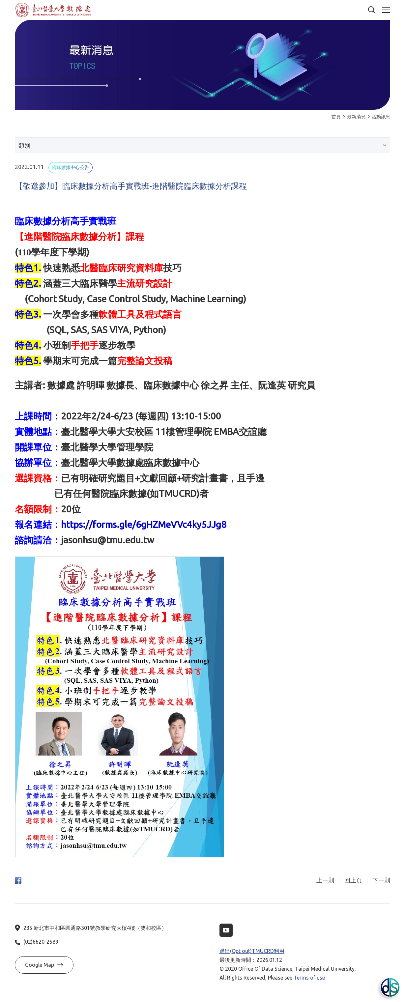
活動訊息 (379, 116)
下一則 (381, 880)
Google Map (44, 964)
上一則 (325, 880)
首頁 (336, 116)
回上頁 (353, 880)
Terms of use (309, 978)
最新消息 (354, 116)
